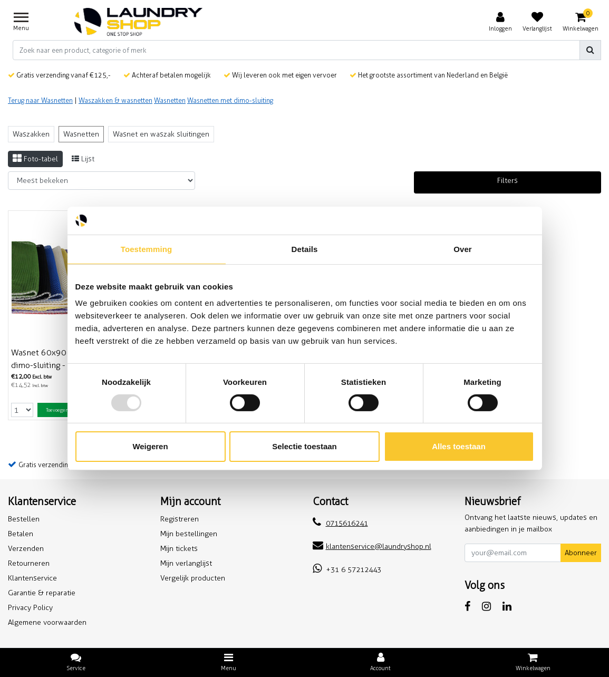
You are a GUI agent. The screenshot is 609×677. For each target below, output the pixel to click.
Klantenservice (32, 578)
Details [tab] (305, 248)
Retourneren (29, 563)
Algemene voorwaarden (47, 622)
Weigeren (150, 446)
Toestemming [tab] (146, 248)
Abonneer (581, 552)
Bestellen (24, 519)
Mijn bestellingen (188, 533)
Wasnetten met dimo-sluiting (230, 100)
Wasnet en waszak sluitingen (161, 134)
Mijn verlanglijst (186, 563)
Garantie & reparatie (41, 592)
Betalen (20, 533)
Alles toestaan (459, 446)
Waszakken (31, 134)
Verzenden (26, 548)
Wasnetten (170, 100)
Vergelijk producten (192, 578)
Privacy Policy (30, 607)
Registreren (179, 519)
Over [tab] (462, 248)
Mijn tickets (179, 548)
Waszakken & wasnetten (115, 100)
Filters (507, 180)
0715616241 (340, 523)
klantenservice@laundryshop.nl (372, 546)
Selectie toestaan (304, 446)
